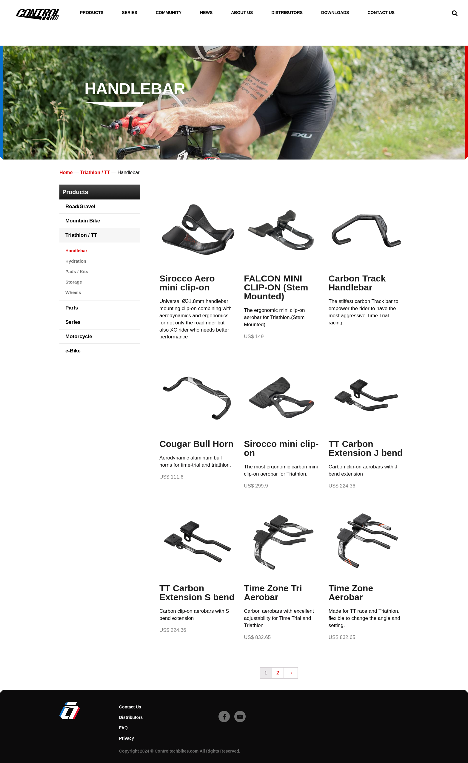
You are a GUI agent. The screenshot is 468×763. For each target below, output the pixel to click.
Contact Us (381, 12)
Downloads (335, 12)
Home (66, 172)
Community (168, 12)
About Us (242, 12)
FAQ (123, 727)
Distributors (287, 12)
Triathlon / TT (95, 172)
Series (129, 12)
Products (92, 12)
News (206, 12)
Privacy (126, 738)
